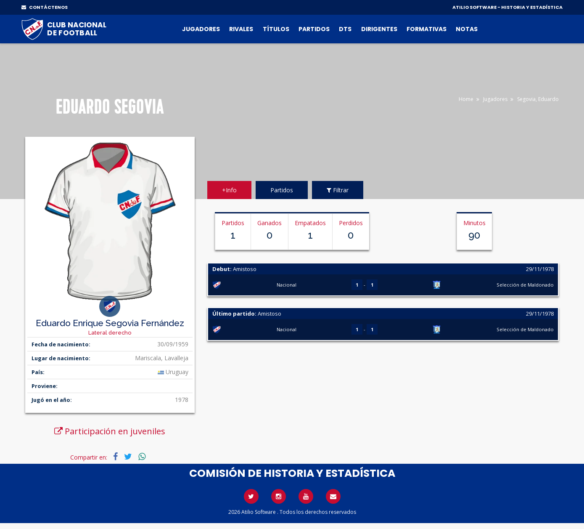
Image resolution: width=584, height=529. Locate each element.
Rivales (241, 29)
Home (466, 99)
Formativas (427, 29)
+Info (229, 190)
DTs (345, 29)
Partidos (314, 29)
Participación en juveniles (109, 431)
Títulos (276, 29)
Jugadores (201, 29)
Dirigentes (379, 29)
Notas (467, 29)
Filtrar (338, 190)
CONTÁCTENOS (44, 7)
